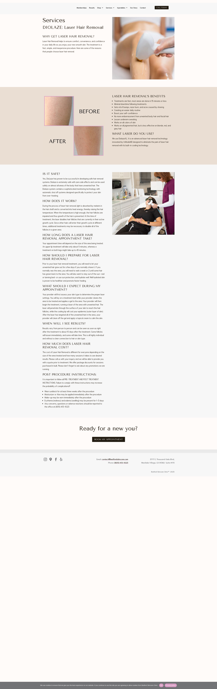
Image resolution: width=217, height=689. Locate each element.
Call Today (161, 7)
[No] (214, 685)
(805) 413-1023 (121, 467)
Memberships (82, 8)
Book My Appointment (108, 444)
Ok (161, 685)
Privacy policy (171, 685)
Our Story (133, 8)
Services (109, 8)
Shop (99, 8)
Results (92, 8)
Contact (143, 8)
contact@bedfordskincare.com (115, 464)
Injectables (121, 8)
